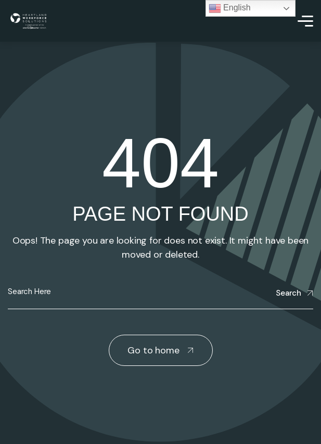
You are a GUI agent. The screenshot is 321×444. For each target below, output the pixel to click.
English (230, 8)
